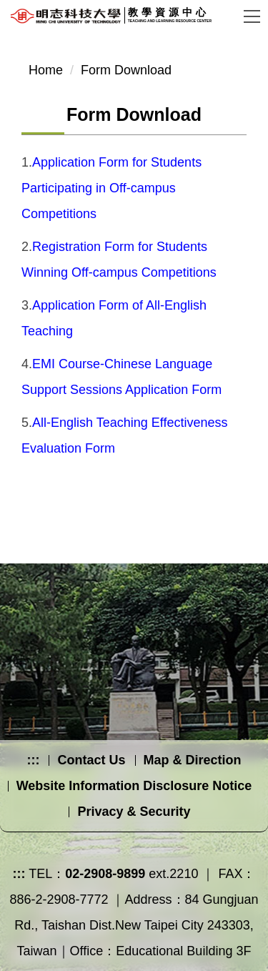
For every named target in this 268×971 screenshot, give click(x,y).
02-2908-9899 (105, 874)
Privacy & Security (133, 811)
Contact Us (91, 760)
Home (46, 70)
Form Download (126, 70)
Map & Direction (193, 760)
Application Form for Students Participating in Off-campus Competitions (111, 188)
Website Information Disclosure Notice (134, 786)
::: (32, 760)
